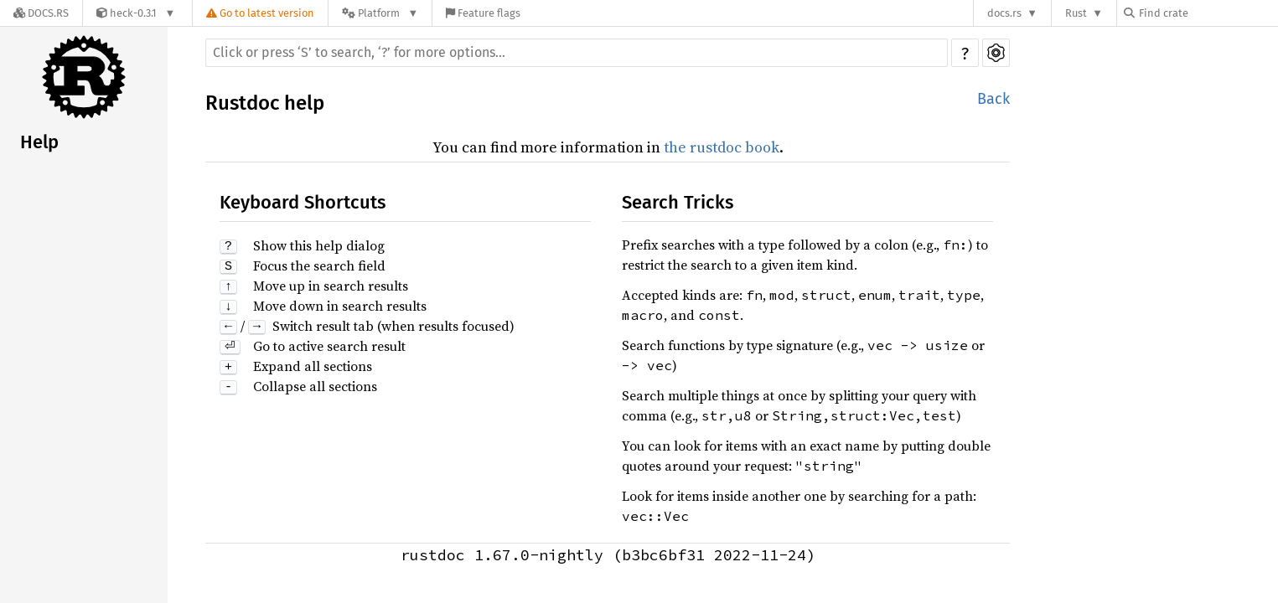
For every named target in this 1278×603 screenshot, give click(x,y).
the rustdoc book (721, 147)
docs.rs (1004, 13)
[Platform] (380, 13)
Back (993, 99)
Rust (1076, 13)
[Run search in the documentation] (576, 53)
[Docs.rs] (41, 13)
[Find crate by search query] (1207, 13)
